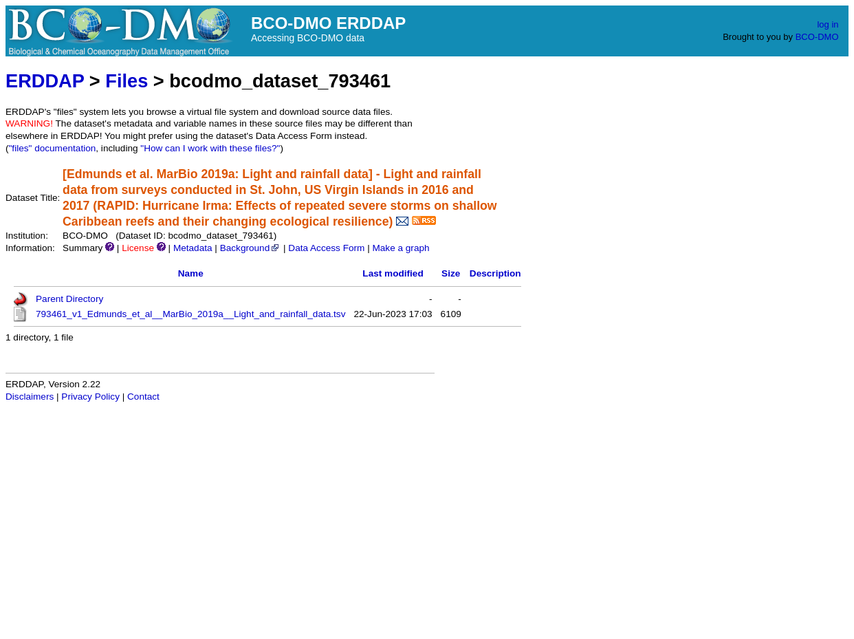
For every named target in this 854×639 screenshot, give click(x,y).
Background (250, 248)
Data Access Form (326, 248)
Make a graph (400, 248)
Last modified (392, 273)
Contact (143, 396)
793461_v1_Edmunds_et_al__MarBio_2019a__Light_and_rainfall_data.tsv (190, 314)
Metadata (192, 248)
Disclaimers (30, 396)
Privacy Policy (90, 396)
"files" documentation (52, 148)
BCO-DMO (817, 37)
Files (126, 80)
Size (450, 273)
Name (191, 273)
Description (495, 273)
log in (827, 24)
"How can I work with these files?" (210, 148)
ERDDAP (45, 80)
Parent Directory (69, 299)
